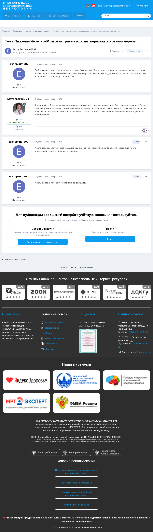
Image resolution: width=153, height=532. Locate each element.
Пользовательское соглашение (76, 482)
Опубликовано (48, 64)
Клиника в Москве (60, 16)
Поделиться (116, 51)
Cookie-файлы (86, 267)
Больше (79, 16)
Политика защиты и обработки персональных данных (76, 494)
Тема (72, 267)
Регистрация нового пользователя (43, 242)
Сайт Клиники (14, 16)
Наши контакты (130, 314)
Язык (63, 267)
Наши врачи (36, 16)
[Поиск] (116, 16)
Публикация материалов (76, 504)
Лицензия (87, 314)
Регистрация (142, 6)
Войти (110, 239)
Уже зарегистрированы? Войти (114, 6)
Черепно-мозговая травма (42, 52)
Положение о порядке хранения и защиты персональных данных (76, 472)
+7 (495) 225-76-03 (138, 332)
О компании (11, 314)
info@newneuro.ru (142, 352)
